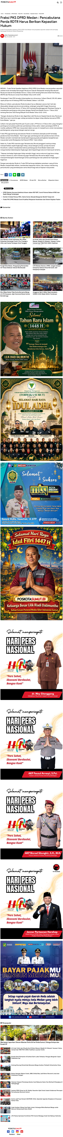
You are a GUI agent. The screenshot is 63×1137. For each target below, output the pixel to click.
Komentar (60, 35)
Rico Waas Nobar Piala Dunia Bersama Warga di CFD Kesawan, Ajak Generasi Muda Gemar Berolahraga (15, 294)
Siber (18, 1134)
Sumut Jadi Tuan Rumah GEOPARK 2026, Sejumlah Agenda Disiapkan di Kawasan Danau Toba (36, 1099)
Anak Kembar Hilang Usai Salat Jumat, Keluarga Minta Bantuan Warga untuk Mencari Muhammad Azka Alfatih (34, 1108)
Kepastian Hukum (34, 13)
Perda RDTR (41, 13)
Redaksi (12, 1134)
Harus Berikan (26, 13)
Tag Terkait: (4, 180)
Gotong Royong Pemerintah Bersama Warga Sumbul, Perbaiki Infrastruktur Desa (36, 1065)
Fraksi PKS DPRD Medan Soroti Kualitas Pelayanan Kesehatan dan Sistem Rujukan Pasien (31, 199)
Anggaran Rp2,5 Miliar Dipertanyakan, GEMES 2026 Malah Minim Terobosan (45, 293)
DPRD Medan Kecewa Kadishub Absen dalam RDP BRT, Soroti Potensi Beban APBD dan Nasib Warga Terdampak (31, 193)
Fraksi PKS (20, 13)
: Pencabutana (7, 13)
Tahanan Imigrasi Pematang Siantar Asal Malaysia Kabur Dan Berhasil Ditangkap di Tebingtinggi (36, 1082)
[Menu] (61, 2)
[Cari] (58, 3)
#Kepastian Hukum (53, 180)
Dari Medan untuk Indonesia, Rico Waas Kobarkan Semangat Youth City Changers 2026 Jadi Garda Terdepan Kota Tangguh (14, 241)
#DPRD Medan (24, 180)
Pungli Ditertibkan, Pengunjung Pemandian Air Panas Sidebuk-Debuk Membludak (14, 267)
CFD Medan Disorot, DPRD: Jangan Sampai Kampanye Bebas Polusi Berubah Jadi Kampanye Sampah (46, 267)
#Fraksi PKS (33, 180)
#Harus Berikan (42, 180)
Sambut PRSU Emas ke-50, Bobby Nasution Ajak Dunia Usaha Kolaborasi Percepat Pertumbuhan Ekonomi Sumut (36, 1091)
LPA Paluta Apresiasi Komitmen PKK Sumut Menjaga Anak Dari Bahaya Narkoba (36, 1116)
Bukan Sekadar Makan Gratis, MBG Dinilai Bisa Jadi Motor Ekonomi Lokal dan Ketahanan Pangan (35, 1074)
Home (2, 13)
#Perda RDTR (5, 182)
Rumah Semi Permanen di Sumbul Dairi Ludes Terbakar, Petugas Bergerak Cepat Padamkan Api (36, 1057)
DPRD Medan (14, 13)
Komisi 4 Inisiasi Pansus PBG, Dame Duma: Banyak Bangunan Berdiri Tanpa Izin (28, 197)
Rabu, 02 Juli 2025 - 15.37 (10, 36)
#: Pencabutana (13, 180)
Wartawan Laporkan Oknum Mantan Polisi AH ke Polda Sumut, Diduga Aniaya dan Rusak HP (29, 1043)
